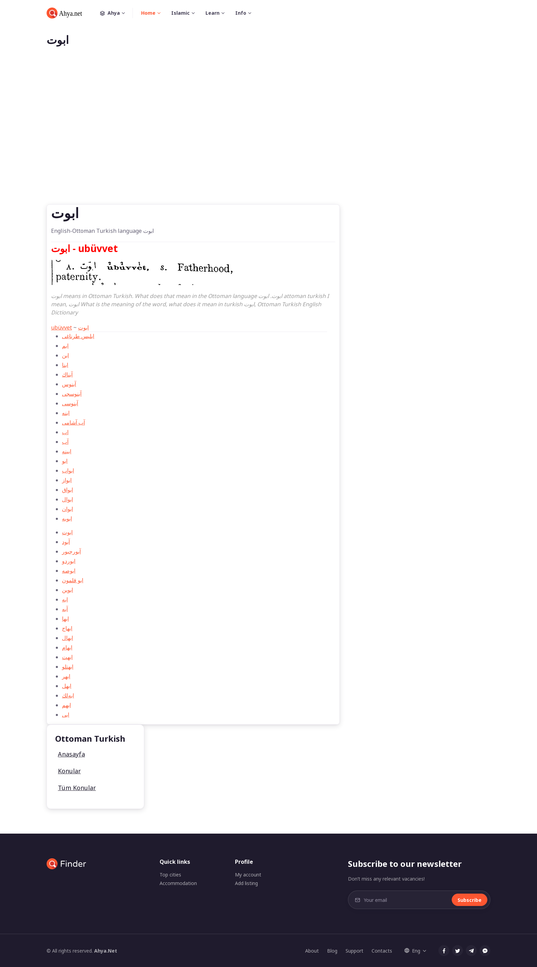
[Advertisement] (268, 136)
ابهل (66, 686)
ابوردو (68, 561)
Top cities (170, 874)
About (312, 950)
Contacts (382, 950)
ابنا (65, 365)
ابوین (67, 590)
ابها (65, 618)
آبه (65, 609)
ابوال (67, 499)
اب (65, 432)
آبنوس (69, 384)
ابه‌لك (68, 695)
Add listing (246, 883)
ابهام (67, 647)
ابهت (67, 657)
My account (248, 874)
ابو (64, 461)
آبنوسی (70, 403)
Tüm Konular (77, 788)
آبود (66, 542)
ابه (65, 599)
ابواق (67, 489)
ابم (65, 345)
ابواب (68, 470)
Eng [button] (412, 950)
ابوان (67, 509)
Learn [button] (212, 13)
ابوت (83, 327)
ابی (65, 714)
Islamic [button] (180, 13)
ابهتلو (67, 666)
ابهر (66, 676)
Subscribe (470, 900)
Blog (332, 950)
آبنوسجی (72, 393)
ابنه (66, 413)
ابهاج (67, 628)
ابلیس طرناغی (78, 336)
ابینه (66, 451)
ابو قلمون (72, 580)
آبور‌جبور (71, 551)
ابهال (67, 638)
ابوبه (67, 518)
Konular (69, 771)
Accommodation (178, 883)
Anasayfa (71, 754)
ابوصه (68, 570)
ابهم (66, 705)
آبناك (67, 374)
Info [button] (240, 13)
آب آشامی (73, 422)
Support (354, 950)
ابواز (67, 480)
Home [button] (148, 13)
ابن (65, 355)
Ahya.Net (105, 950)
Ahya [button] (116, 13)
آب (65, 441)
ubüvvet (61, 327)
